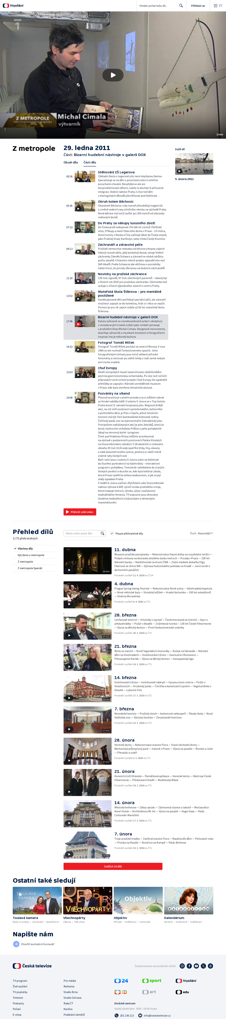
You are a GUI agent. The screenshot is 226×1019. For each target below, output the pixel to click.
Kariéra (68, 1009)
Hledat (180, 7)
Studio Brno (71, 992)
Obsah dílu (71, 162)
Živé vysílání (20, 986)
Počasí (17, 1009)
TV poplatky (20, 992)
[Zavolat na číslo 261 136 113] (124, 1015)
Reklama (69, 986)
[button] (113, 75)
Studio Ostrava (72, 997)
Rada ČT (68, 1003)
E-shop (17, 1014)
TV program (20, 980)
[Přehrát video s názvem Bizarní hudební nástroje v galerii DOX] (113, 75)
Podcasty (18, 1003)
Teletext (18, 997)
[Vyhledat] (102, 533)
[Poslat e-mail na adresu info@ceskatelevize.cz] (154, 1015)
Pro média (70, 980)
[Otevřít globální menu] (218, 5)
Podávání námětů (74, 1014)
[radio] (34, 548)
